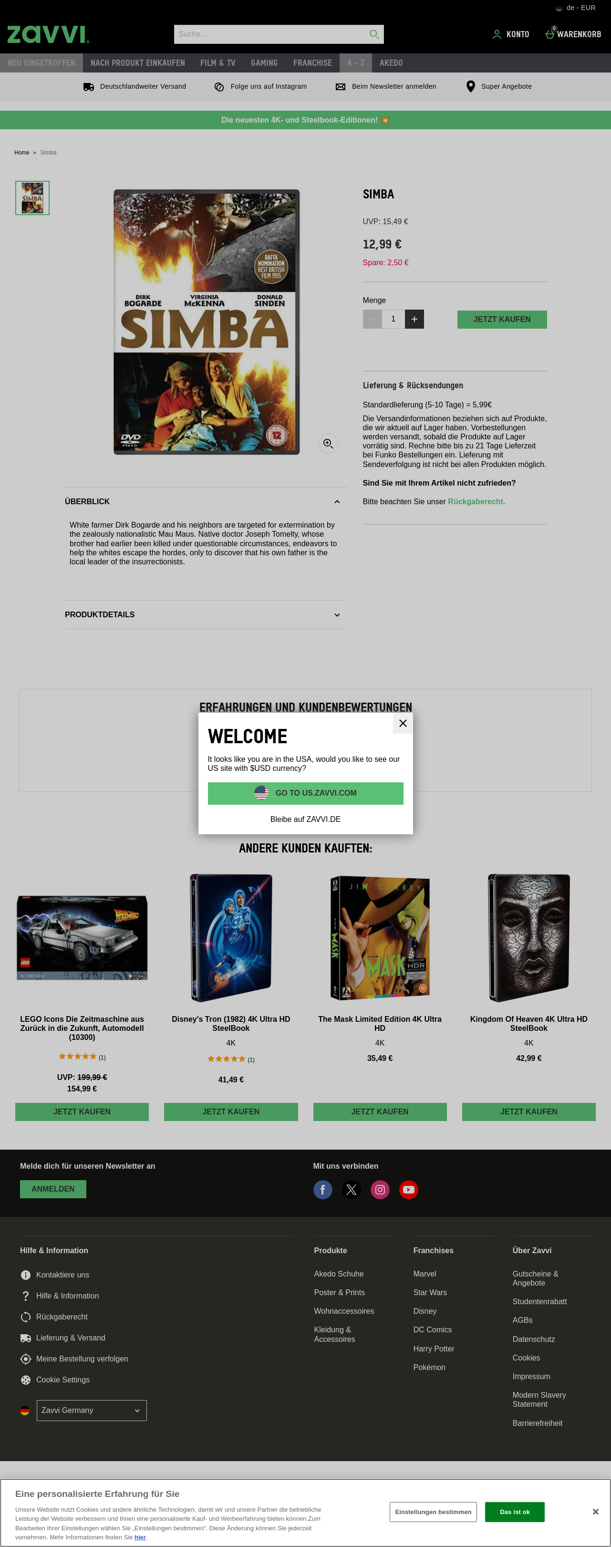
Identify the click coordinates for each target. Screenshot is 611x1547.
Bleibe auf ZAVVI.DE (305, 819)
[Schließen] (595, 1511)
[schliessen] (403, 723)
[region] (305, 1513)
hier (140, 1537)
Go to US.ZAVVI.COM (315, 793)
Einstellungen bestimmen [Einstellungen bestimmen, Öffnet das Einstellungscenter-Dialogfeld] (433, 1512)
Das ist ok (515, 1512)
